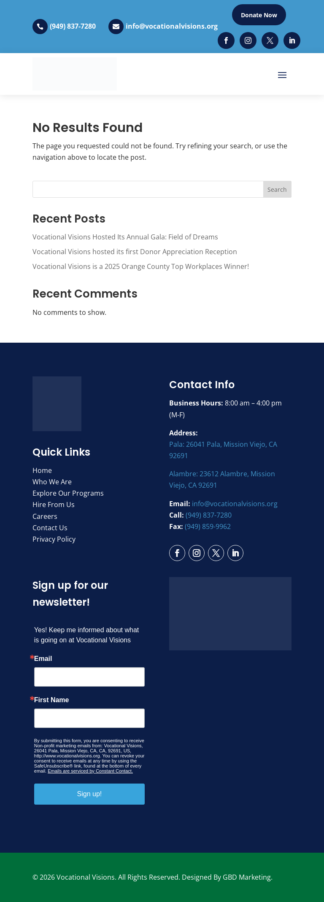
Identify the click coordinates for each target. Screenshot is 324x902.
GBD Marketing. (248, 877)
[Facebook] (226, 40)
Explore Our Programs (68, 493)
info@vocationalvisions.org (172, 26)
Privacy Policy (54, 539)
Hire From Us (53, 504)
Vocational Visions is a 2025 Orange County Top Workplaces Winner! (140, 266)
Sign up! (89, 793)
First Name (51, 700)
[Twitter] (270, 40)
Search (277, 189)
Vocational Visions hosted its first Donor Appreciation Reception (134, 251)
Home (42, 470)
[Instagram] (248, 40)
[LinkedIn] (292, 40)
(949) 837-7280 (73, 26)
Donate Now (259, 15)
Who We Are (52, 481)
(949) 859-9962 (208, 526)
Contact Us (50, 527)
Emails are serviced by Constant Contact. (90, 770)
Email (43, 658)
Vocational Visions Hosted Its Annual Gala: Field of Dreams (125, 237)
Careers (44, 516)
